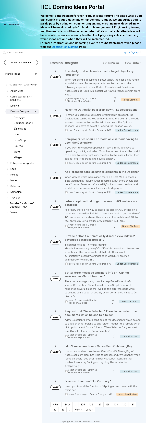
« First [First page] (56, 404)
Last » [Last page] (89, 409)
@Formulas (85, 337)
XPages (83, 303)
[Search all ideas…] (23, 52)
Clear (34, 84)
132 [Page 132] (54, 409)
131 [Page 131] (132, 404)
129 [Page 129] (116, 404)
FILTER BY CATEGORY (18, 84)
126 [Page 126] (91, 404)
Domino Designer (97, 130)
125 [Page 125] (83, 404)
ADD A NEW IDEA (21, 62)
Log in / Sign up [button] (131, 52)
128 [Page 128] (108, 404)
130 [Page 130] (124, 404)
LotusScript (85, 101)
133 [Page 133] (62, 409)
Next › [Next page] (78, 409)
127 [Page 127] (99, 404)
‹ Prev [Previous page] (67, 404)
